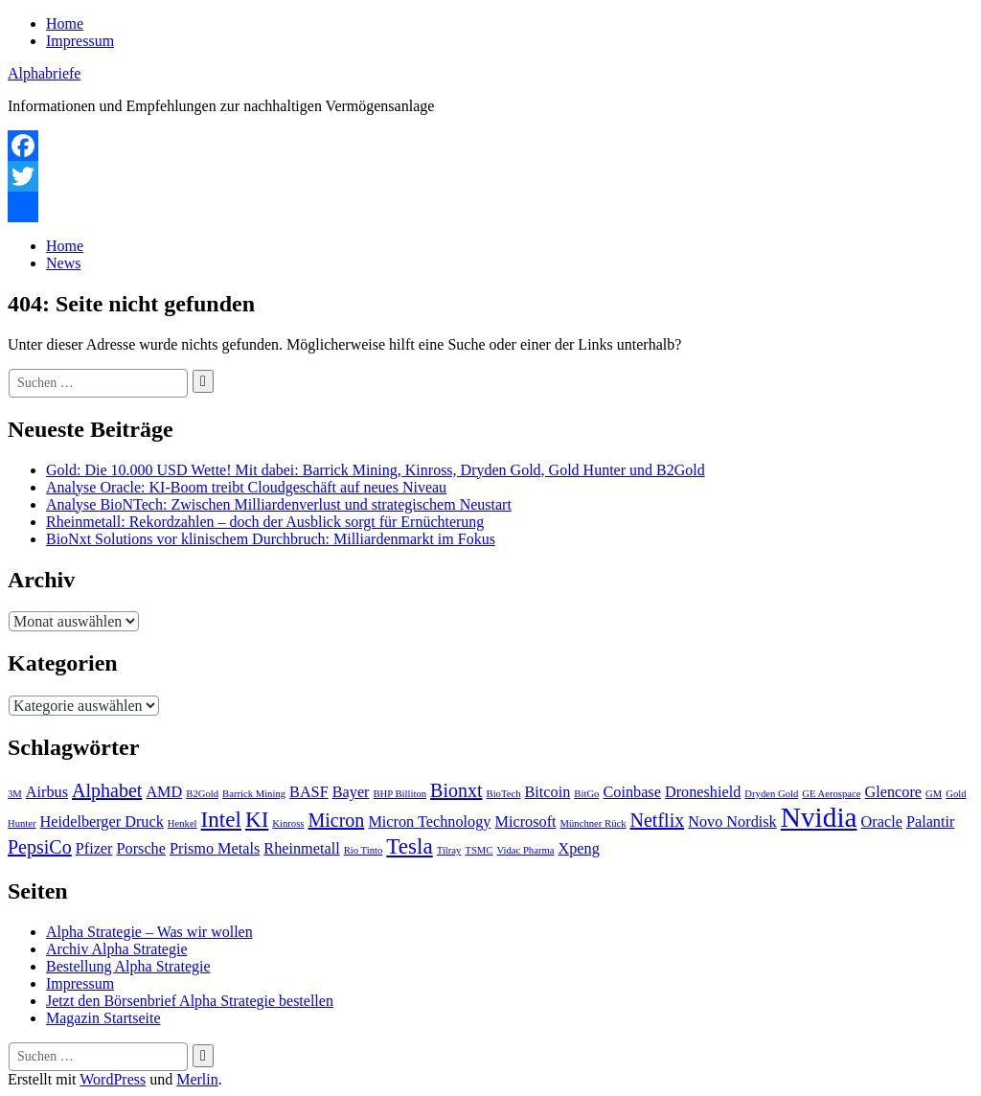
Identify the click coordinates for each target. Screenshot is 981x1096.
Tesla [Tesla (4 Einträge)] (409, 845)
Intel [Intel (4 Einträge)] (221, 819)
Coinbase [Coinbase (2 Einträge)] (631, 792)
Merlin (197, 1079)
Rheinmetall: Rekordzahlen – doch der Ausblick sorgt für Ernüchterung (265, 522)
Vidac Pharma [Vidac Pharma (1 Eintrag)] (525, 850)
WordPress (113, 1079)
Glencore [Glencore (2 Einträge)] (894, 792)
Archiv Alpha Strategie (117, 949)
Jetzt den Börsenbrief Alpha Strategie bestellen (189, 1001)
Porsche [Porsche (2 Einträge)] (141, 848)
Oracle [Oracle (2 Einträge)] (881, 822)
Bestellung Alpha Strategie (128, 966)
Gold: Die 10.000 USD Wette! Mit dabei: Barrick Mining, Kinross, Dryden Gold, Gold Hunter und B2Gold (375, 470)
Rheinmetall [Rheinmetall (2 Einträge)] (301, 848)
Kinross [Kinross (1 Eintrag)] (288, 823)
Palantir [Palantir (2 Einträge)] (930, 822)
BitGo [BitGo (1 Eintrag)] (586, 793)
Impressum (80, 41)
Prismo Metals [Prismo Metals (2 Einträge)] (215, 848)
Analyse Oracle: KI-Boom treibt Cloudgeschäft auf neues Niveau (246, 487)
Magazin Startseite (103, 1018)
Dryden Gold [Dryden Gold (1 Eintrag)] (771, 793)
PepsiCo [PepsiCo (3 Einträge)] (40, 846)
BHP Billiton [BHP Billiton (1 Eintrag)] (400, 793)
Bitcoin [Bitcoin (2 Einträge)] (548, 792)
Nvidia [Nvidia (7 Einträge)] (819, 817)
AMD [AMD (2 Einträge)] (164, 792)
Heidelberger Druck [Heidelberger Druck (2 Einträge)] (102, 822)
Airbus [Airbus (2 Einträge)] (47, 792)
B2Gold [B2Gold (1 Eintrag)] (202, 793)
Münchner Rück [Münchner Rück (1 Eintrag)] (593, 823)
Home (64, 23)
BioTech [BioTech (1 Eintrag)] (504, 793)
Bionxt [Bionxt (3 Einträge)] (456, 790)
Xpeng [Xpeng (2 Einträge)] (579, 848)
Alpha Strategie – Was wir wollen (149, 932)
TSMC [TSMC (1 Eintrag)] (478, 850)
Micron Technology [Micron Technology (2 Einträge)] (429, 822)
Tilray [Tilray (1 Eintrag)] (449, 850)
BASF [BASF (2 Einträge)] (309, 792)
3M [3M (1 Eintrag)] (15, 793)
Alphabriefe (44, 73)
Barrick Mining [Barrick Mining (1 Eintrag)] (253, 793)
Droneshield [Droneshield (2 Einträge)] (703, 792)
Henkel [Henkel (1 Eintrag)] (182, 823)
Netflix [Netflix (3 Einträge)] (657, 820)
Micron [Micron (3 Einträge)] (336, 820)
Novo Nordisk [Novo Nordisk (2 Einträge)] (732, 822)
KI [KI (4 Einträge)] (256, 819)
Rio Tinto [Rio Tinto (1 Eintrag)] (363, 850)
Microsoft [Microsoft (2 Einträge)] (525, 822)
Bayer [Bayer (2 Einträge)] (351, 792)
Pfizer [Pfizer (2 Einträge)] (94, 848)
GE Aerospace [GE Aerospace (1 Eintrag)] (831, 793)
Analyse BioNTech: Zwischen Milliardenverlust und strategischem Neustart (279, 504)
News (63, 263)
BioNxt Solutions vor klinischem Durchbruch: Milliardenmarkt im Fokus (270, 539)
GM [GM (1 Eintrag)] (933, 793)
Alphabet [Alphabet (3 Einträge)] (107, 790)
